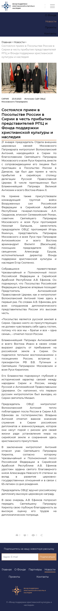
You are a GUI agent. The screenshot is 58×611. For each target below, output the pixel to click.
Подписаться (47, 556)
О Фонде (20, 569)
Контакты (43, 576)
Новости (50, 569)
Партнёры (35, 569)
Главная (7, 569)
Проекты (14, 576)
